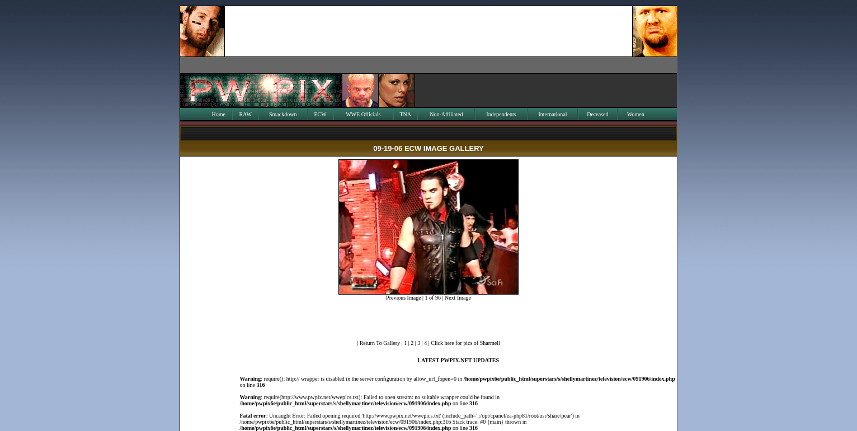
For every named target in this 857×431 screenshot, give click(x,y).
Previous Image (403, 298)
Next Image (458, 298)
